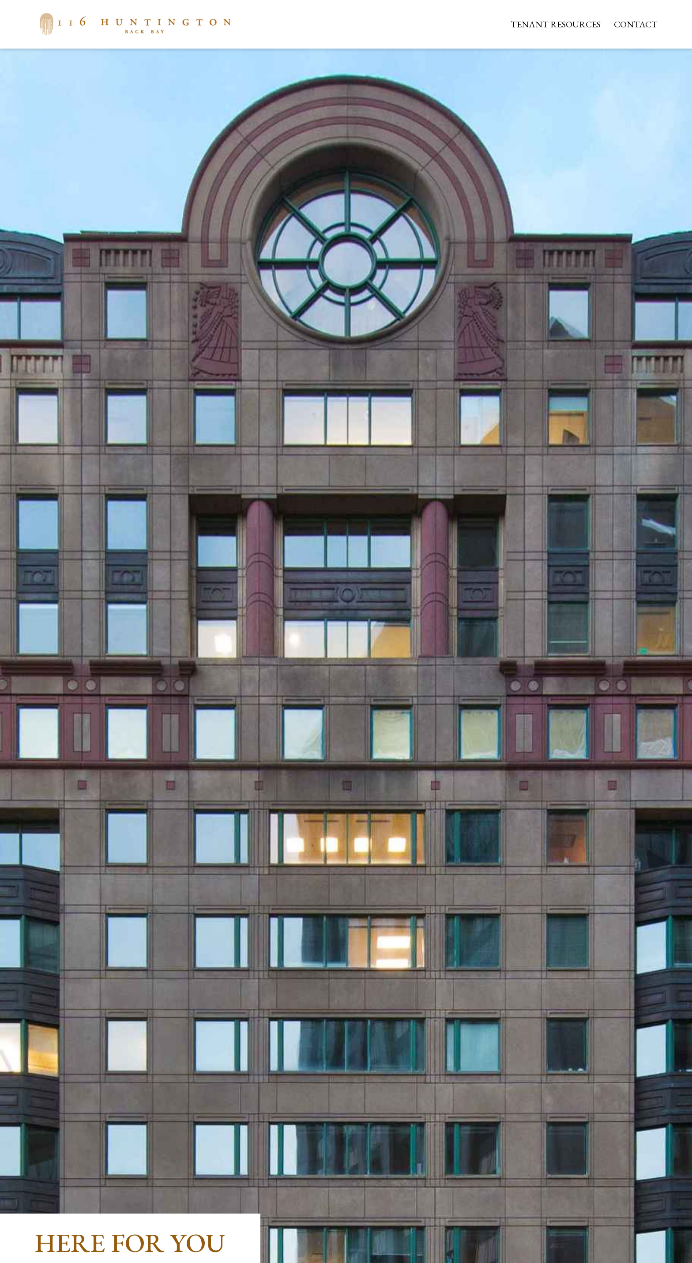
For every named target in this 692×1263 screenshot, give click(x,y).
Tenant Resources (556, 24)
